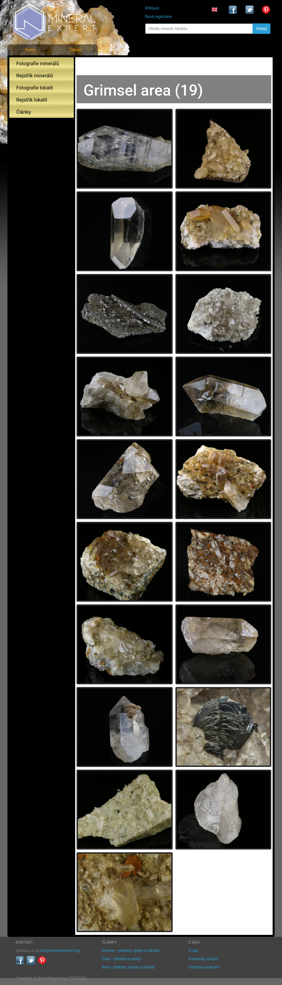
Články (75, 50)
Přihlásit (152, 8)
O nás (193, 950)
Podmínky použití (203, 959)
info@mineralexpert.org (60, 950)
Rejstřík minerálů (34, 75)
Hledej (261, 28)
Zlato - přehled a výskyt (121, 959)
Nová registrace (158, 16)
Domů (30, 50)
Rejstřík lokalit (31, 100)
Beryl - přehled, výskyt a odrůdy (128, 967)
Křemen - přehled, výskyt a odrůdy (130, 950)
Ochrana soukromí (204, 967)
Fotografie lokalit (34, 88)
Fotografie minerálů (37, 63)
